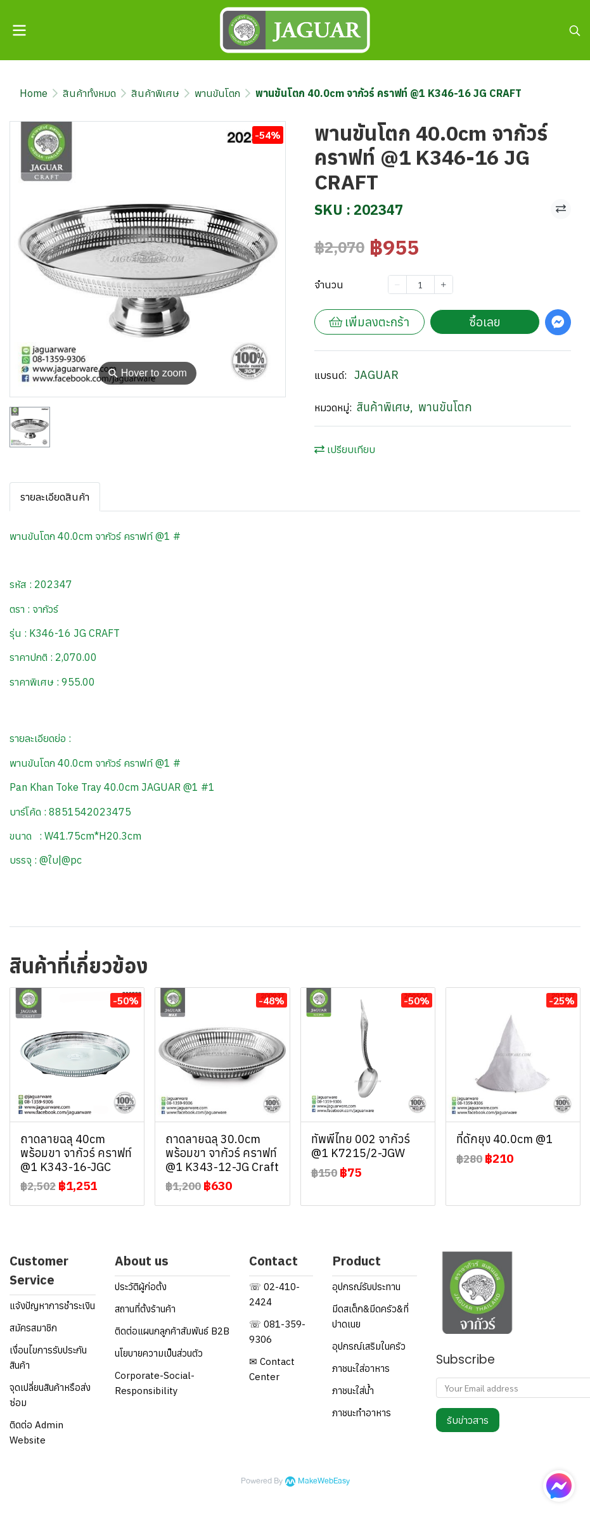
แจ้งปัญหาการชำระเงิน (52, 1306)
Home (34, 93)
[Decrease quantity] (397, 284)
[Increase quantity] (443, 284)
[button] (575, 30)
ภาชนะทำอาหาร (361, 1413)
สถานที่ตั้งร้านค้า (145, 1309)
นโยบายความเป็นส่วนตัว (159, 1353)
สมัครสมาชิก (33, 1328)
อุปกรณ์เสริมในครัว (369, 1346)
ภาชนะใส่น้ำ (353, 1391)
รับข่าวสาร (468, 1420)
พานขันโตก (217, 93)
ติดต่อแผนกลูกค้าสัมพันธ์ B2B (172, 1331)
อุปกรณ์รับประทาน (366, 1287)
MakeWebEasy (324, 1481)
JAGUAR (376, 375)
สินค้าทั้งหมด (89, 93)
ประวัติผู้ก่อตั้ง (141, 1287)
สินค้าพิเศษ (155, 93)
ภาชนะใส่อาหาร (361, 1368)
